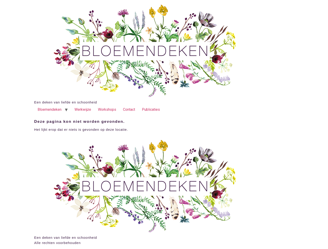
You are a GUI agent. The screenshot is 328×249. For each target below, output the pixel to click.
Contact (129, 109)
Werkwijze (82, 109)
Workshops (107, 109)
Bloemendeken (50, 109)
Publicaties (151, 109)
